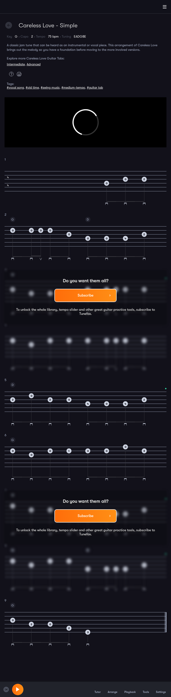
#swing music (50, 87)
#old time (32, 87)
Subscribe (85, 295)
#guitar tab (95, 87)
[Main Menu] (164, 7)
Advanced (34, 64)
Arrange (112, 689)
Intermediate (16, 64)
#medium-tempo (73, 87)
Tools (146, 689)
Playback (130, 689)
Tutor (97, 689)
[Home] (18, 7)
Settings (161, 689)
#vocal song (15, 87)
